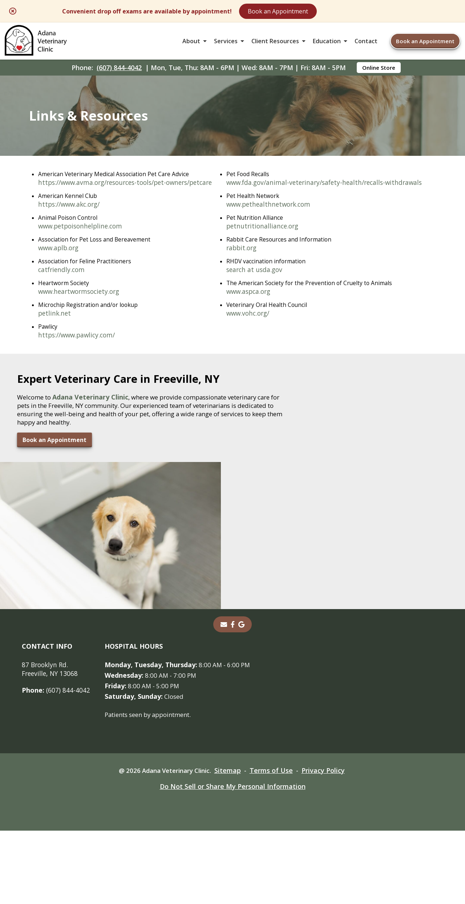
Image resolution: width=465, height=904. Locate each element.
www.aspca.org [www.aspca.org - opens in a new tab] (61, 494)
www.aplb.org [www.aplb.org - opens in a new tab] (59, 267)
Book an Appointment (336, 11)
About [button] (191, 45)
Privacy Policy (328, 843)
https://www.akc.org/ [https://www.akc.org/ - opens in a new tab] (71, 222)
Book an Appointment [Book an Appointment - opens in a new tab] (52, 654)
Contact (366, 45)
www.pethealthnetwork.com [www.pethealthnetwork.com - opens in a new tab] (82, 405)
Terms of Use (275, 843)
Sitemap (230, 843)
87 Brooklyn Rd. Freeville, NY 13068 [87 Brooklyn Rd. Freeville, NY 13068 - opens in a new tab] (51, 742)
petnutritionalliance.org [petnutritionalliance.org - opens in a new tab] (75, 427)
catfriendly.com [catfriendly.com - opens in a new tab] (62, 289)
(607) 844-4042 (119, 74)
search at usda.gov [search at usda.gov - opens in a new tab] (67, 471)
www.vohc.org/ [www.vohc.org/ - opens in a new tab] (61, 516)
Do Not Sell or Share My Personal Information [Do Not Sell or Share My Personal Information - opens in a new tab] (233, 859)
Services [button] (226, 45)
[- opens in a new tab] (233, 697)
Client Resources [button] (275, 45)
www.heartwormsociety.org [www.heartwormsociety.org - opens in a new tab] (81, 311)
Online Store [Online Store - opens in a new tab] (378, 74)
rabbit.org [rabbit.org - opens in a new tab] (54, 449)
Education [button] (327, 45)
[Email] (224, 697)
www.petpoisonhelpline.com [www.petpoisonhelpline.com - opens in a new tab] (82, 244)
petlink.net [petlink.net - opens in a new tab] (55, 333)
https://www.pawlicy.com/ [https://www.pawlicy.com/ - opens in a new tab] (79, 355)
